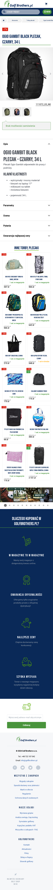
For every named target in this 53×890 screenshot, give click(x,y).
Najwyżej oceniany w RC (15, 881)
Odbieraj (26, 725)
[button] (4, 74)
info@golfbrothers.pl (29, 760)
